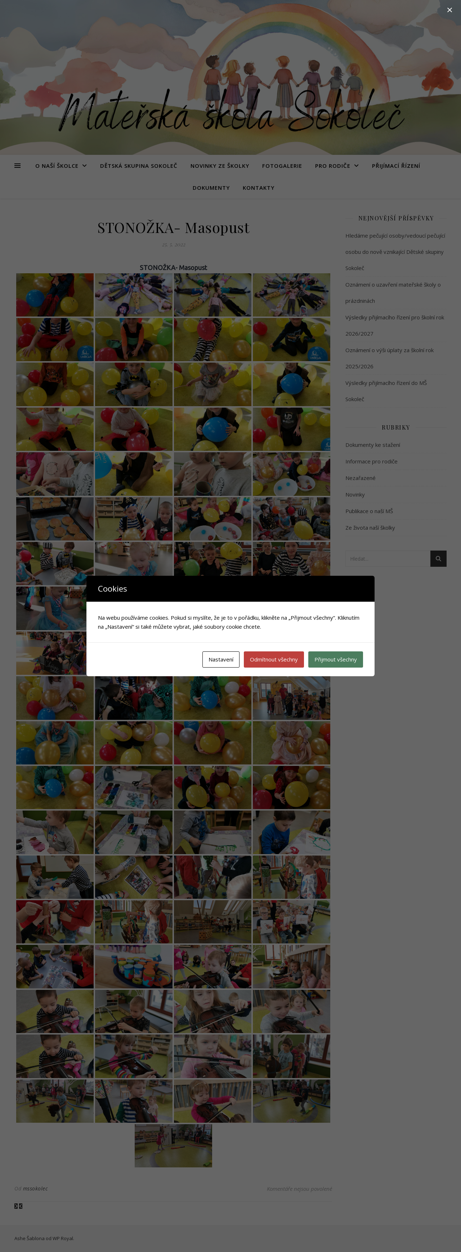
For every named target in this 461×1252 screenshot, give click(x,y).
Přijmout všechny (335, 659)
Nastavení (221, 659)
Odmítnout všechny (274, 659)
